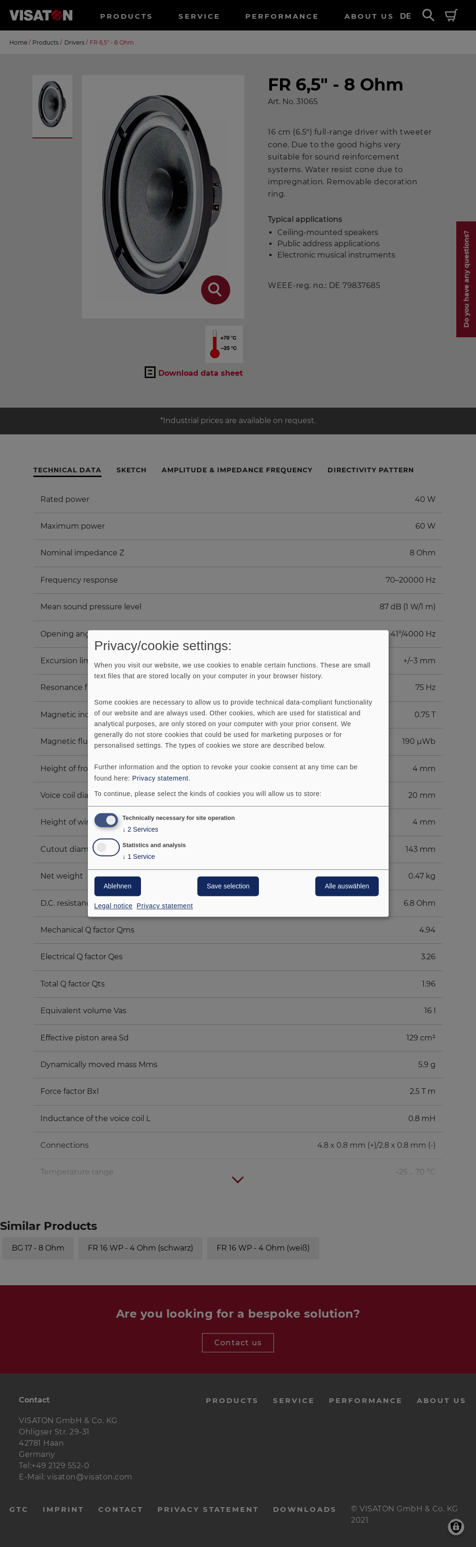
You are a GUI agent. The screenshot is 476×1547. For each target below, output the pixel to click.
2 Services (140, 830)
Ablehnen (118, 886)
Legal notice (113, 906)
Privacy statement (160, 778)
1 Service (139, 857)
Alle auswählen (347, 886)
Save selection (228, 886)
